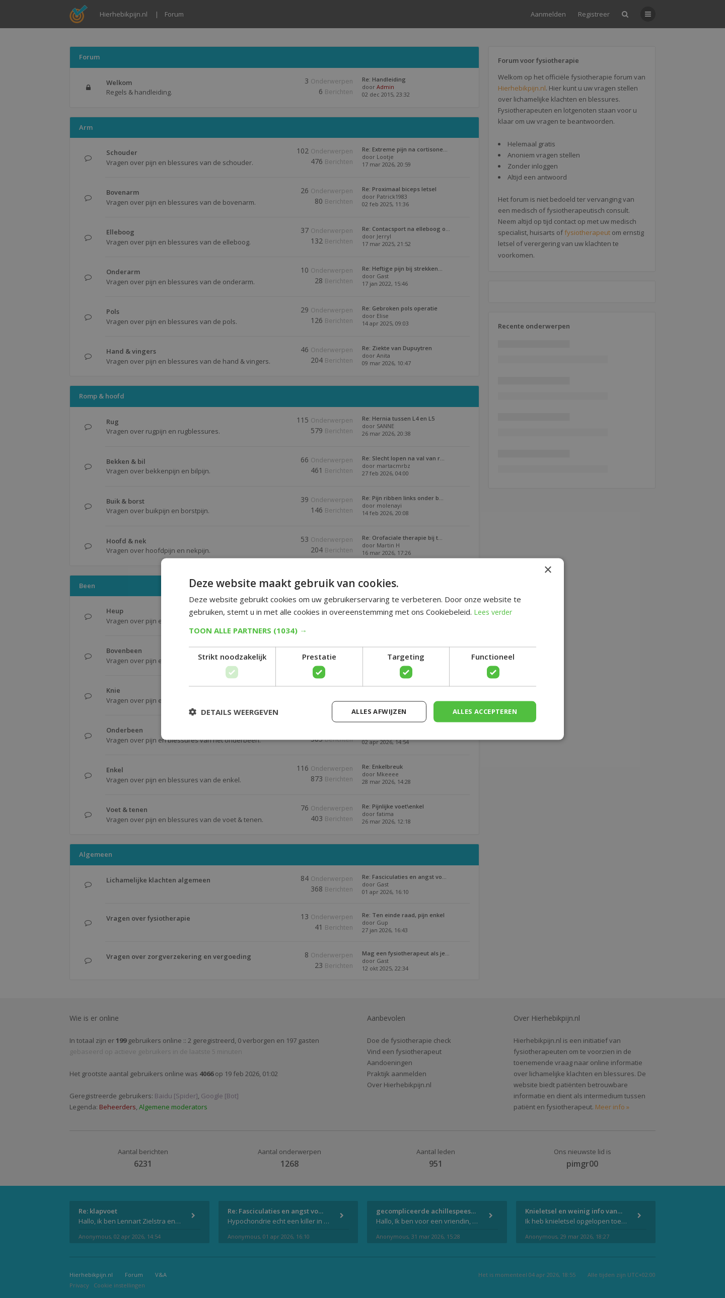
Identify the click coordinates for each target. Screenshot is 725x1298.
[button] (362, 629)
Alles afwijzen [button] (369, 711)
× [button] (547, 569)
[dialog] (362, 649)
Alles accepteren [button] (481, 711)
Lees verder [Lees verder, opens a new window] (495, 611)
